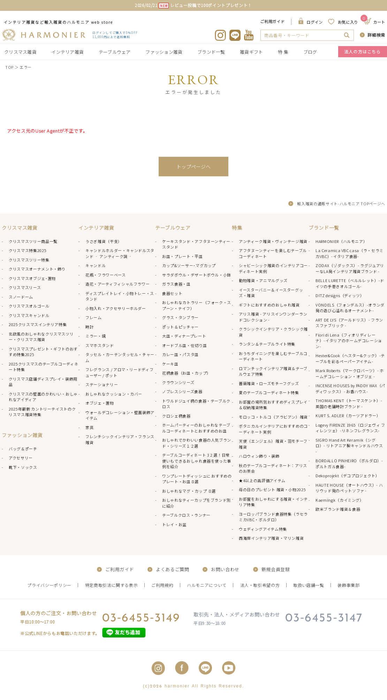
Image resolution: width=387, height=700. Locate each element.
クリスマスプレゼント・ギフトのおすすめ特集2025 (43, 352)
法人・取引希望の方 (260, 585)
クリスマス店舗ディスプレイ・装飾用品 (43, 382)
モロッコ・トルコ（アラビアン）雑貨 (273, 417)
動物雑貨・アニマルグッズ (263, 280)
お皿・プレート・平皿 (182, 256)
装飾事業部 (348, 585)
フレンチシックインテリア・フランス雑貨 (119, 439)
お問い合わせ (225, 569)
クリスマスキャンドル (29, 315)
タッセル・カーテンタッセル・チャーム (119, 357)
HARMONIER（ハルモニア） (341, 241)
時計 (89, 327)
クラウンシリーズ (178, 382)
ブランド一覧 (211, 52)
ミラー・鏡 (95, 336)
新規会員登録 (275, 569)
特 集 (283, 52)
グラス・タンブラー (180, 317)
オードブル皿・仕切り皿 (184, 345)
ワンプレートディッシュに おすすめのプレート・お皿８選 (197, 479)
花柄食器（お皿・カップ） (186, 373)
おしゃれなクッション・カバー (113, 394)
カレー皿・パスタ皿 (180, 354)
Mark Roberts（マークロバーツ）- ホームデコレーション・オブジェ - (350, 373)
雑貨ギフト (251, 52)
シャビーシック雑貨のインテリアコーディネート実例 (273, 268)
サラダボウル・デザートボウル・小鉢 (196, 275)
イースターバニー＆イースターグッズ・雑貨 (271, 293)
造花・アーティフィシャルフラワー (117, 284)
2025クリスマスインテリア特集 (38, 324)
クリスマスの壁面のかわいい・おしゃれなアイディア (43, 397)
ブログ (310, 52)
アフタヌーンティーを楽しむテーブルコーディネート (273, 253)
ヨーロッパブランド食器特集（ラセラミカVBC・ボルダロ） (273, 517)
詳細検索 (376, 35)
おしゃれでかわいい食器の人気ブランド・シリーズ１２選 (196, 443)
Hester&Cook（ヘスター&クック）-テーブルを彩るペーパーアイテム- (350, 358)
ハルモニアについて (207, 585)
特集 (237, 227)
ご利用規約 (162, 585)
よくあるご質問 (172, 569)
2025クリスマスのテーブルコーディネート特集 (43, 367)
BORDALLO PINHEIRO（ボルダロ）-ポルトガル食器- (349, 463)
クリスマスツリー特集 (29, 260)
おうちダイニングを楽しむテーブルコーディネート (273, 356)
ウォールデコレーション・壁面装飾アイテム (119, 415)
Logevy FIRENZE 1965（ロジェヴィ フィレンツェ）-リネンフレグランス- (350, 428)
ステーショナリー (101, 384)
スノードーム (21, 297)
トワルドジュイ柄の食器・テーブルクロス (196, 404)
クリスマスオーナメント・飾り (37, 269)
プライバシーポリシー (49, 585)
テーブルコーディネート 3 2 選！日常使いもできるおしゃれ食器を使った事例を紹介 (196, 460)
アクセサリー (21, 457)
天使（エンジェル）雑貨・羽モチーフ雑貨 (273, 444)
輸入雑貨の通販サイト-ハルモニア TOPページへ (341, 203)
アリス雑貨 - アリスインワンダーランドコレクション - (273, 317)
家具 (89, 427)
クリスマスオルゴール (29, 306)
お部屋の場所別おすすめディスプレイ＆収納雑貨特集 (273, 405)
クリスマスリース (25, 287)
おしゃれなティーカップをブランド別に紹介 (196, 503)
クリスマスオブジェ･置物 (32, 278)
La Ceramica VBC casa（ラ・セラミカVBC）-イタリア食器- (350, 253)
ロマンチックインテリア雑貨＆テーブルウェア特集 (273, 371)
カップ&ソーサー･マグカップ (189, 265)
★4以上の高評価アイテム (262, 480)
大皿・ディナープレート (184, 336)
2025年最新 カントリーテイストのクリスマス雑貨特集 (42, 412)
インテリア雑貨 (67, 52)
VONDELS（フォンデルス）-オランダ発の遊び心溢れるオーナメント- (350, 308)
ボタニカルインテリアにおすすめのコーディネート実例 (273, 429)
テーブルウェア (115, 52)
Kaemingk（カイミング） (340, 500)
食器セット (172, 293)
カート (375, 22)
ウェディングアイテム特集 (263, 529)
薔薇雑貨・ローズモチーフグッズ (269, 383)
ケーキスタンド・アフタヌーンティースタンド (196, 244)
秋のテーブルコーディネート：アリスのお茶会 (273, 468)
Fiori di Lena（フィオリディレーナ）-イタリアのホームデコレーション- (349, 340)
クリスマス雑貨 (20, 52)
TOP (9, 67)
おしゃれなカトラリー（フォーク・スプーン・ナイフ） (196, 305)
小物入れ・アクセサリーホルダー (115, 308)
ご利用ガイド (272, 21)
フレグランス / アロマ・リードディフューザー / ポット (119, 372)
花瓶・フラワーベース (105, 275)
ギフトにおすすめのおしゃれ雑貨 (269, 305)
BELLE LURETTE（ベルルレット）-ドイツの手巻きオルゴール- (350, 283)
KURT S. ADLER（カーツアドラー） (348, 415)
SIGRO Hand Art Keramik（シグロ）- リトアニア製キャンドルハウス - (349, 445)
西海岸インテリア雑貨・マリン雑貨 (271, 538)
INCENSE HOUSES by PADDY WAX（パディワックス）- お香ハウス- (350, 388)
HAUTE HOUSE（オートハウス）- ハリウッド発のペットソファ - (349, 488)
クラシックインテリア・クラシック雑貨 (273, 332)
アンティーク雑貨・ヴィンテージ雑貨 (273, 241)
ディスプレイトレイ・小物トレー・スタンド (119, 296)
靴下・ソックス (23, 467)
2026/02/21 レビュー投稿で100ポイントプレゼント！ (193, 5)
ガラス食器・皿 (176, 284)
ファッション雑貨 (163, 52)
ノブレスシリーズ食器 (182, 391)
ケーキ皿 (170, 364)
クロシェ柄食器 (176, 416)
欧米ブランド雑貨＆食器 (338, 509)
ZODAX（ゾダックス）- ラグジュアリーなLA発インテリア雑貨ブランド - (350, 268)
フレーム (93, 317)
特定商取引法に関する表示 (111, 585)
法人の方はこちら (362, 51)
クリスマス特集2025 (27, 250)
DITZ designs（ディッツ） (340, 295)
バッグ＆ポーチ (23, 448)
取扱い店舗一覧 (308, 585)
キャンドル (95, 265)
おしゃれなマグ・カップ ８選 (189, 491)
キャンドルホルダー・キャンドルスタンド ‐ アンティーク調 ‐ (119, 253)
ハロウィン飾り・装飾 (259, 456)
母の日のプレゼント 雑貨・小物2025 (272, 489)
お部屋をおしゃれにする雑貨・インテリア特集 (273, 502)
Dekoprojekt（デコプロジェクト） (348, 475)
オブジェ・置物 (99, 403)
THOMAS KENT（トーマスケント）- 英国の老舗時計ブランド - (349, 403)
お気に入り (348, 22)
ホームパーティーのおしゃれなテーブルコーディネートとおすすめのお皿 (196, 428)
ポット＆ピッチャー (180, 327)
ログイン (314, 22)
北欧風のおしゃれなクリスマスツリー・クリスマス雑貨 (41, 336)
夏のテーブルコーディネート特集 (269, 392)
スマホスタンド (99, 345)
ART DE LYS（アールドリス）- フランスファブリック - (349, 323)
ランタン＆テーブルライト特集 (267, 344)
